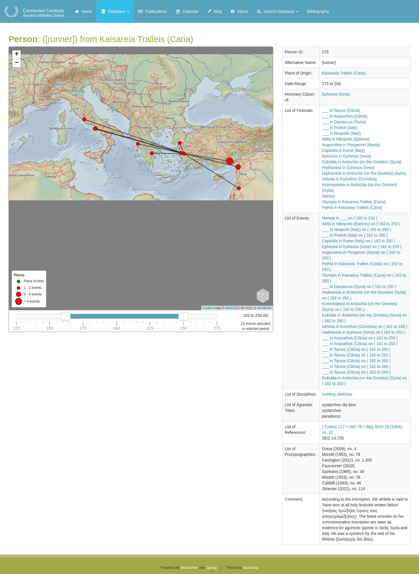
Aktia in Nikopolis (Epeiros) (346, 139)
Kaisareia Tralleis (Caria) (344, 73)
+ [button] (17, 54)
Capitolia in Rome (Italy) (343, 150)
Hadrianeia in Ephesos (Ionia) (348, 167)
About (239, 11)
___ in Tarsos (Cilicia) (341, 110)
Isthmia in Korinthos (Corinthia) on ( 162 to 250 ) (364, 326)
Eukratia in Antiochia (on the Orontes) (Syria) (361, 162)
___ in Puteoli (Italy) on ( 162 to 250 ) (355, 235)
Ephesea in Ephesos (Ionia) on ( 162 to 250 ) (362, 246)
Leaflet (207, 308)
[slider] (65, 316)
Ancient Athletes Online (43, 13)
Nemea (328, 196)
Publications (152, 11)
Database (115, 11)
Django (211, 568)
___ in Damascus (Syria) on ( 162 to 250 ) (359, 286)
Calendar (187, 11)
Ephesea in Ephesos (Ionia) (346, 156)
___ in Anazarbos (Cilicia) (344, 116)
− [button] (17, 63)
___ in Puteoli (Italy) (339, 127)
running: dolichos (337, 394)
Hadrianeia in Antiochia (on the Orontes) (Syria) (364, 173)
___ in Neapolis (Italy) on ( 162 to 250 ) (356, 229)
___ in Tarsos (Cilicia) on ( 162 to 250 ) (356, 349)
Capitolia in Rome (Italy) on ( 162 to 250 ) (358, 241)
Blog (215, 11)
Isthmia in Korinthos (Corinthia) (349, 179)
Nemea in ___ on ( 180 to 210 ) (349, 218)
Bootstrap (250, 568)
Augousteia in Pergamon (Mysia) (351, 144)
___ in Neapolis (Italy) (341, 133)
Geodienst (264, 308)
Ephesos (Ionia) (336, 94)
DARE (229, 308)
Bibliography (318, 11)
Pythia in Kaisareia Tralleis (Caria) (352, 207)
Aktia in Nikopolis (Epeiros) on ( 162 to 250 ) (361, 223)
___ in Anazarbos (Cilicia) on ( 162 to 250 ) (360, 338)
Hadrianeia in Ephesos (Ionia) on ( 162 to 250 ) (363, 332)
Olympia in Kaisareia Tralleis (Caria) (354, 202)
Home (83, 11)
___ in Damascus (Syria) (344, 122)
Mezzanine (189, 568)
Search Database (277, 11)
